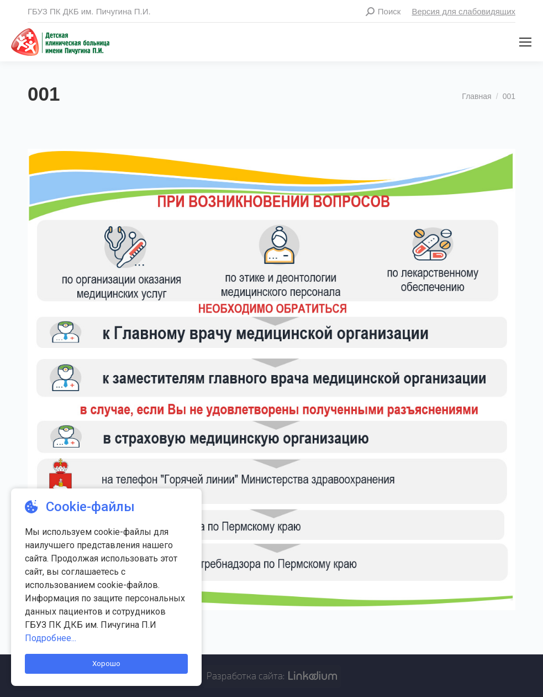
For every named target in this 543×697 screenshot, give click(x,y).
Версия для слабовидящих (463, 11)
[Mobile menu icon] (525, 42)
